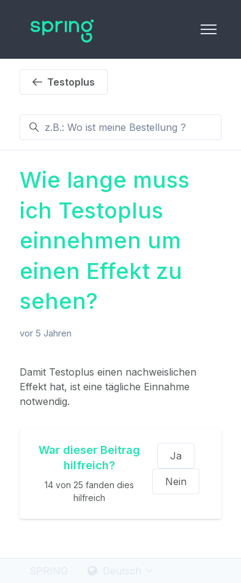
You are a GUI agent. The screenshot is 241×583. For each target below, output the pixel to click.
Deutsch (120, 571)
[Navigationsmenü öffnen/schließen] (208, 29)
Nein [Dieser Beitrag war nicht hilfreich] (176, 481)
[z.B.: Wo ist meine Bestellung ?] (120, 127)
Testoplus (63, 82)
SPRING (48, 571)
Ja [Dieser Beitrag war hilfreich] (176, 456)
